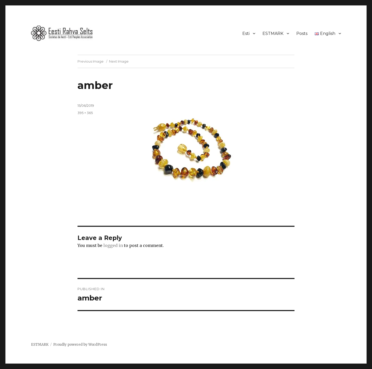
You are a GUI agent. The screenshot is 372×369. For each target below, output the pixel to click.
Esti (246, 33)
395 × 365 (85, 113)
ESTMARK (272, 33)
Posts (301, 33)
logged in (113, 245)
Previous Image (91, 61)
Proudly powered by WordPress (80, 344)
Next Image (119, 61)
